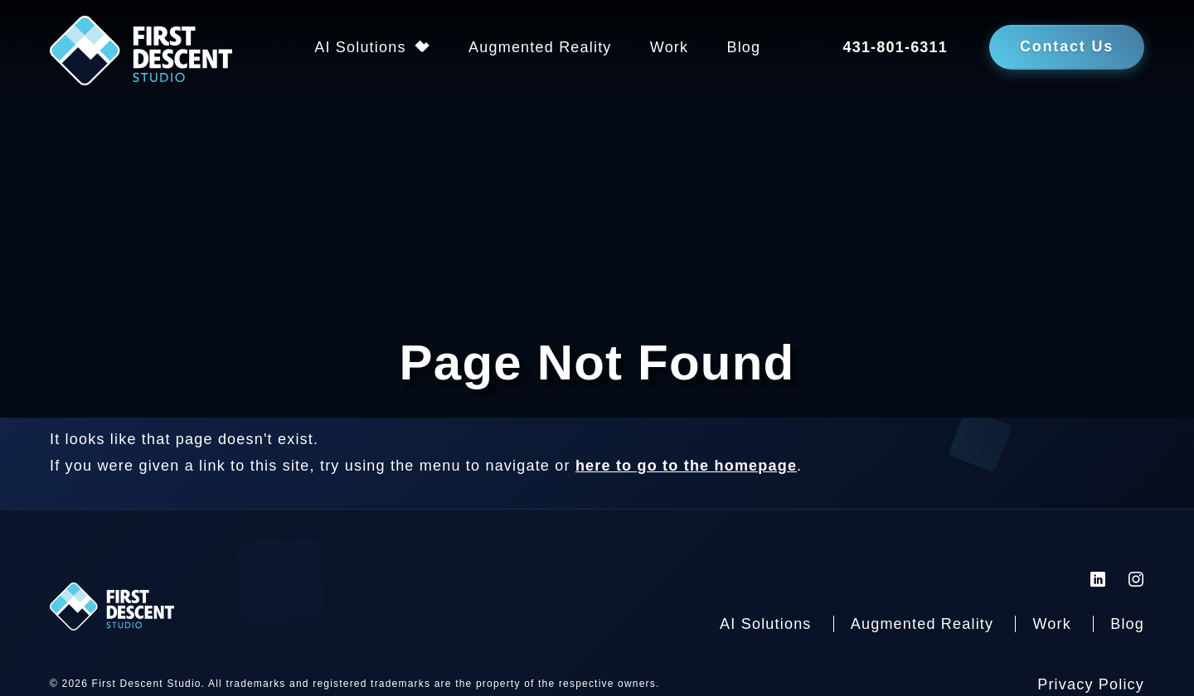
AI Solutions (359, 47)
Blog (743, 47)
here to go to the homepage (686, 465)
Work (669, 47)
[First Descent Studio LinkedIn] (1098, 579)
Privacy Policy (1090, 684)
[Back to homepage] (141, 55)
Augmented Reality (540, 47)
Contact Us (1067, 46)
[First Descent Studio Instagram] (1136, 579)
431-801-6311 (895, 47)
